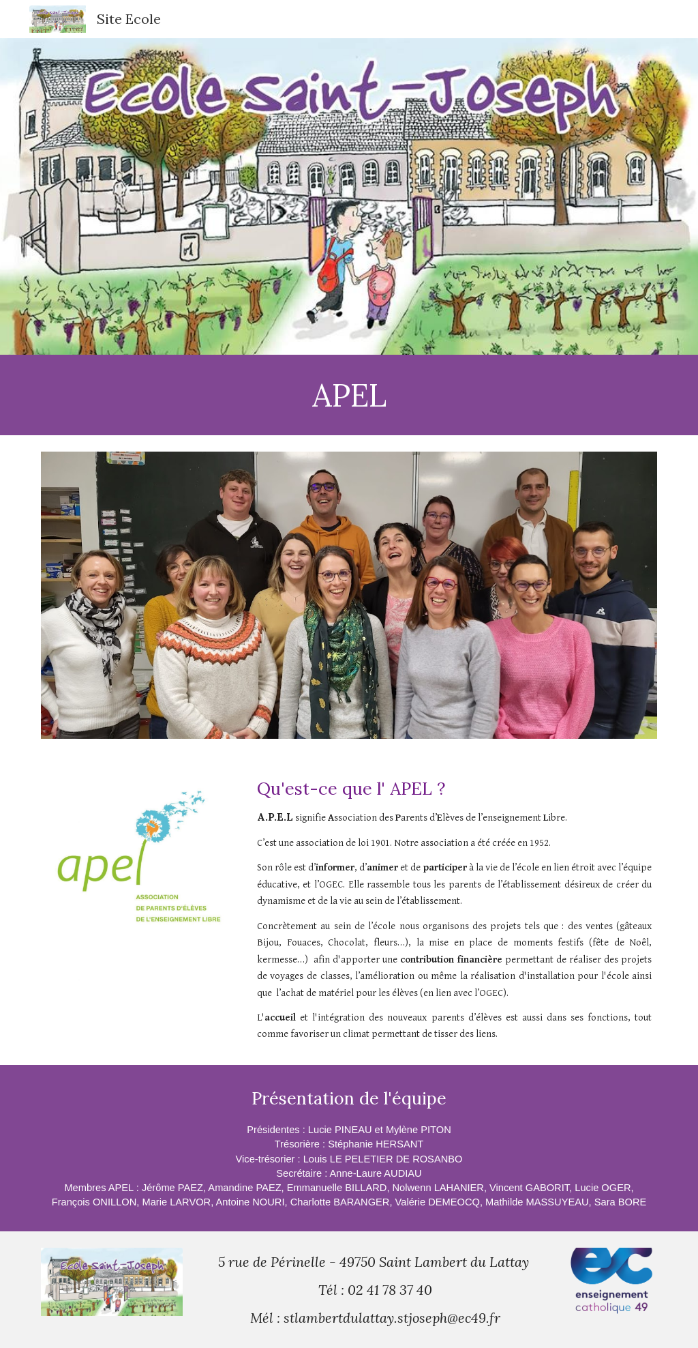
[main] (349, 395)
